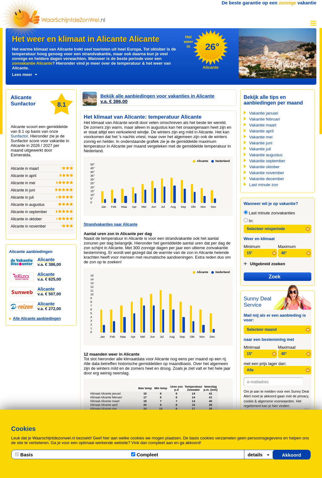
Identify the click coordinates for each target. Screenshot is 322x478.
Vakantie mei (260, 137)
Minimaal (252, 347)
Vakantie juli (260, 149)
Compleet (144, 454)
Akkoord (291, 455)
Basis (24, 454)
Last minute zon (263, 184)
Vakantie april (261, 131)
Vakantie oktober (264, 166)
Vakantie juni (260, 143)
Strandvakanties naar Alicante (110, 224)
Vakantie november (266, 172)
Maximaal (287, 347)
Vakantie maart (262, 125)
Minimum (252, 246)
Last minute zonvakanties (269, 213)
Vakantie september (267, 160)
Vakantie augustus (265, 155)
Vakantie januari (263, 113)
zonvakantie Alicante (32, 63)
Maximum (287, 246)
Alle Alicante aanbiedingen (37, 318)
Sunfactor (19, 136)
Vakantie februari (264, 119)
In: (248, 220)
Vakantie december (266, 178)
